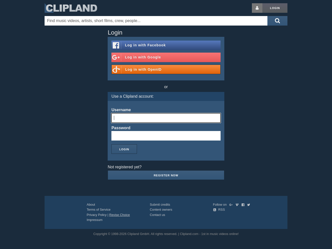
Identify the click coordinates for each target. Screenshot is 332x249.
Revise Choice (119, 215)
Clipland (71, 8)
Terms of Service (98, 209)
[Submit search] (277, 21)
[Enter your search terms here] (156, 21)
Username (121, 110)
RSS (219, 209)
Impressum (94, 220)
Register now (166, 175)
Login (275, 8)
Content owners (161, 209)
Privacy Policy (97, 215)
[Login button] (257, 8)
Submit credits (160, 204)
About (91, 204)
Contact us (157, 215)
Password (120, 128)
